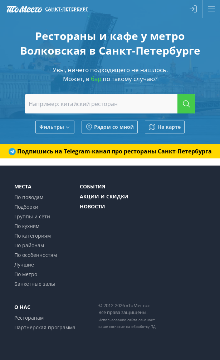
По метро (25, 274)
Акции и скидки (104, 196)
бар (96, 79)
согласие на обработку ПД (132, 326)
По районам (29, 245)
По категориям (32, 235)
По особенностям (35, 255)
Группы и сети (32, 216)
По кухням (26, 226)
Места (22, 186)
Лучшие (24, 264)
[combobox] (110, 103)
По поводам (28, 197)
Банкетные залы (34, 283)
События (92, 186)
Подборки (26, 206)
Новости (92, 206)
